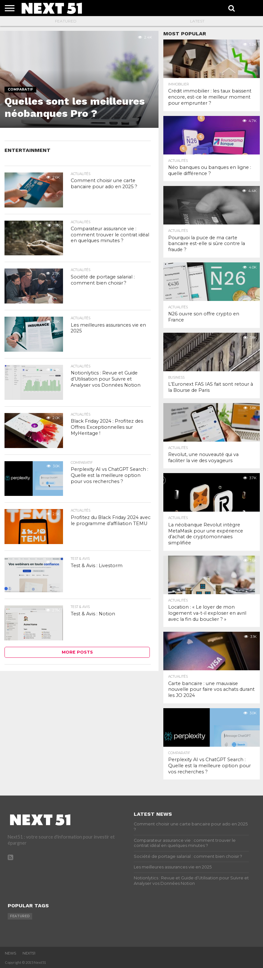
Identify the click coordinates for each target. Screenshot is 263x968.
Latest (197, 21)
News (10, 953)
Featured (66, 21)
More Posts (77, 652)
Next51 (29, 953)
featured (20, 916)
